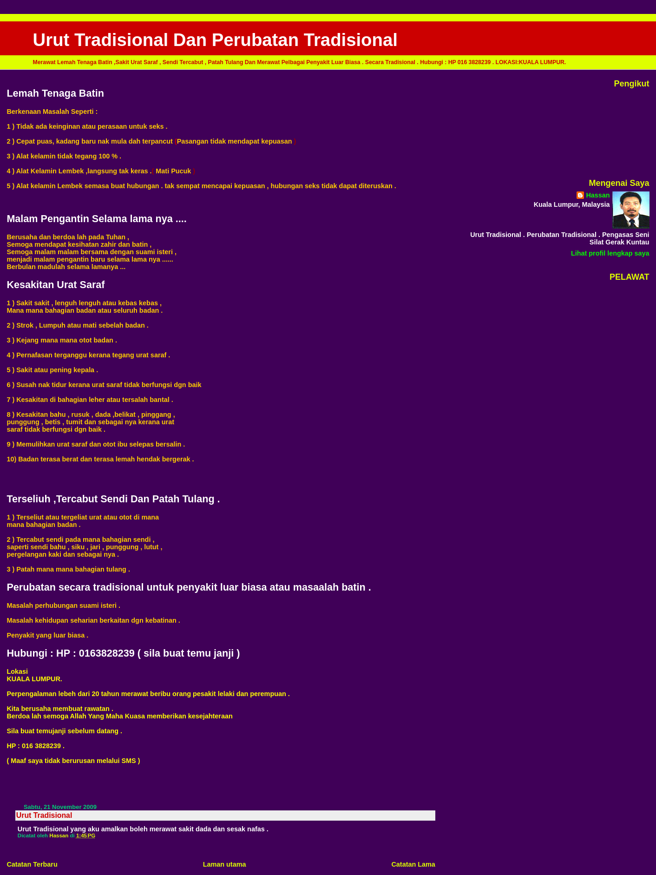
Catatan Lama (413, 864)
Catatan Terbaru (32, 864)
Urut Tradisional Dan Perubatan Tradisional (215, 40)
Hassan (598, 195)
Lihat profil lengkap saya (610, 253)
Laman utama (224, 864)
